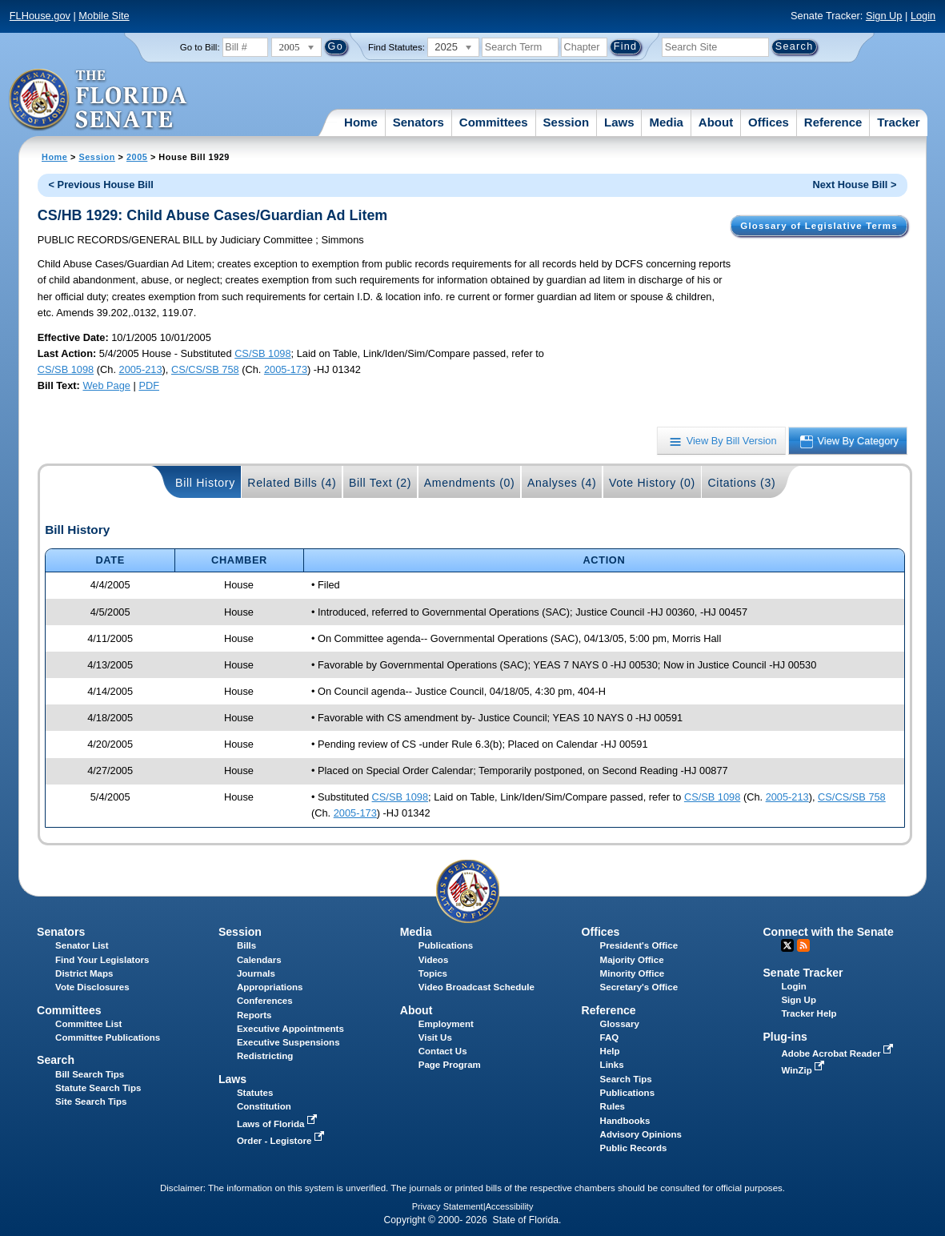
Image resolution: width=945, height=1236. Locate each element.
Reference (833, 122)
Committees (493, 122)
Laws (619, 122)
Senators (418, 122)
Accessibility (510, 1206)
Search (55, 1059)
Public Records (633, 1148)
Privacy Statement (447, 1206)
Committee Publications (107, 1037)
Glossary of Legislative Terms (818, 226)
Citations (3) (741, 482)
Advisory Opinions (641, 1134)
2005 (136, 157)
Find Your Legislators (102, 960)
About (716, 122)
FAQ (609, 1037)
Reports (254, 1015)
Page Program (449, 1064)
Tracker (898, 122)
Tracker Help (808, 1013)
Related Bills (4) (291, 482)
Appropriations (270, 987)
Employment (446, 1024)
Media (666, 122)
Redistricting (265, 1056)
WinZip (804, 1070)
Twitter (787, 945)
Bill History (205, 482)
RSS (803, 945)
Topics (432, 973)
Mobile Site (103, 16)
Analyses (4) (562, 482)
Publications (445, 945)
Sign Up (884, 16)
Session (566, 122)
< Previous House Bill (101, 185)
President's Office (639, 945)
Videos (433, 960)
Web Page (106, 385)
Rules (612, 1106)
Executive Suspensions (288, 1042)
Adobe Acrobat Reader (838, 1053)
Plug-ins (785, 1036)
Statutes (255, 1093)
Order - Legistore (282, 1141)
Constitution (264, 1106)
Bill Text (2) (380, 482)
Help (610, 1051)
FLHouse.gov (40, 16)
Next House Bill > (855, 185)
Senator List (82, 945)
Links (612, 1064)
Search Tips (626, 1079)
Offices (768, 122)
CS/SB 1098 (262, 353)
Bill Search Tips (89, 1074)
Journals (256, 973)
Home (361, 122)
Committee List (88, 1024)
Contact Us (442, 1051)
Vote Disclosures (92, 987)
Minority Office (632, 973)
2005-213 (140, 369)
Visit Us (435, 1037)
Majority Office (632, 960)
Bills (246, 945)
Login (923, 16)
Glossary (619, 1024)
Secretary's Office (639, 987)
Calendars (259, 960)
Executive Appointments (290, 1028)
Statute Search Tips (98, 1088)
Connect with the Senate (828, 931)
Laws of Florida (278, 1124)
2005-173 (285, 369)
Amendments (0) (469, 482)
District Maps (84, 973)
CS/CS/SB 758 (205, 369)
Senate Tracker (803, 972)
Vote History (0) (652, 482)
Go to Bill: (200, 47)
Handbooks (625, 1121)
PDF (148, 385)
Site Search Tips (90, 1101)
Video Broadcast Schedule (476, 987)
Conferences (265, 1000)
